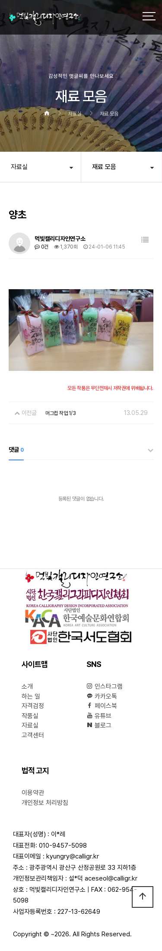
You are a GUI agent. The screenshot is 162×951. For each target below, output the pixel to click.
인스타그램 (104, 686)
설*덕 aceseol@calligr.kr (103, 878)
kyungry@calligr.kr (72, 856)
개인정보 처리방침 (45, 803)
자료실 (19, 167)
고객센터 (33, 735)
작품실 (30, 716)
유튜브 (98, 716)
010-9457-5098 (63, 845)
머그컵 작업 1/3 (60, 413)
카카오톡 (101, 696)
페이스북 (101, 706)
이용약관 (33, 793)
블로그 (98, 725)
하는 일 (31, 696)
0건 (41, 247)
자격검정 (33, 706)
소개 (27, 686)
